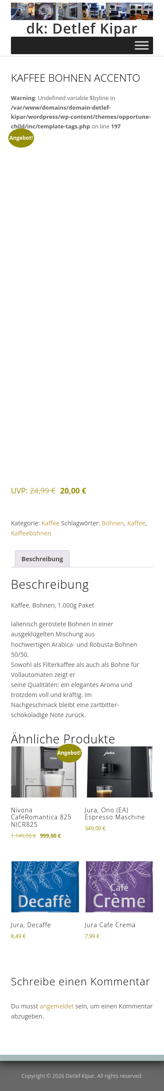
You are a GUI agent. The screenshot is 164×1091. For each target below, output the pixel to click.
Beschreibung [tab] (42, 559)
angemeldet (57, 1006)
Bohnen (113, 523)
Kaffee (51, 523)
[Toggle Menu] (142, 45)
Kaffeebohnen (31, 533)
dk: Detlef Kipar (82, 28)
